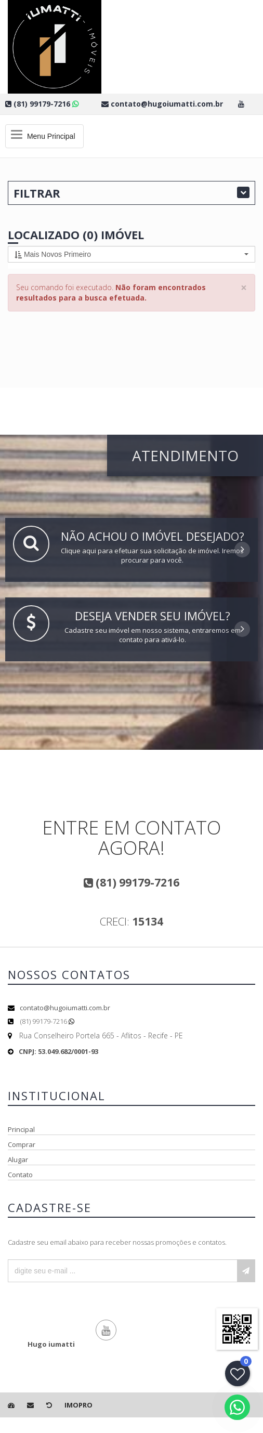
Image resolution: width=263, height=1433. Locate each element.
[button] (131, 254)
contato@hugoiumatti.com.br (65, 1007)
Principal (21, 1129)
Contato (20, 1174)
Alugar (18, 1159)
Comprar (21, 1144)
